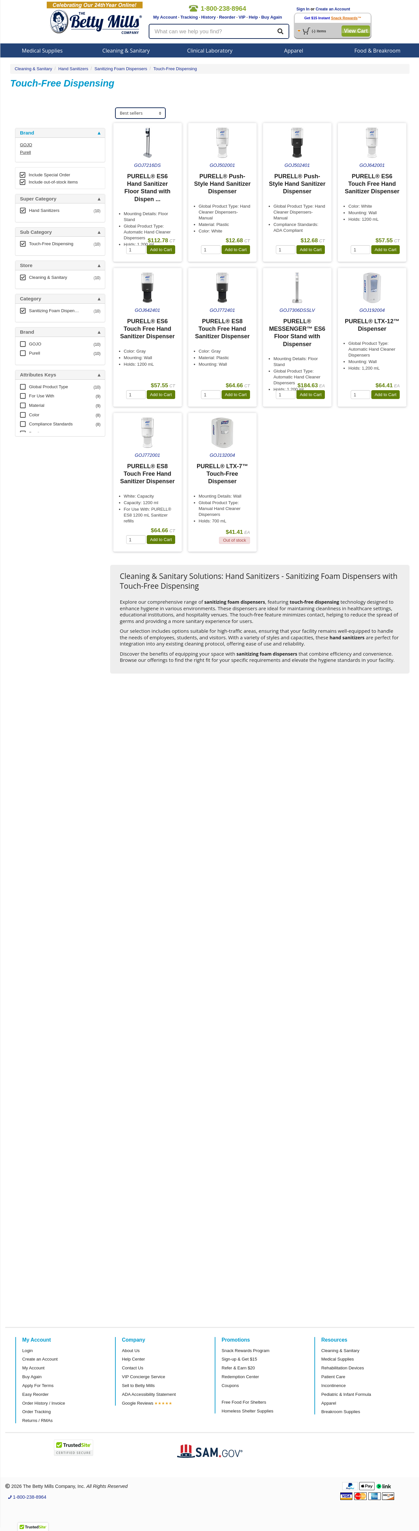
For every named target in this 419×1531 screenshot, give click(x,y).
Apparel (293, 50)
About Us (131, 1350)
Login (27, 1350)
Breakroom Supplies (340, 1411)
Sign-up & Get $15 (239, 1359)
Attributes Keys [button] (38, 374)
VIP (242, 17)
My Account (165, 17)
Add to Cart (161, 249)
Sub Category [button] (36, 232)
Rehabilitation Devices (342, 1367)
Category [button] (30, 298)
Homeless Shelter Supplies (247, 1411)
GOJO (26, 144)
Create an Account (333, 9)
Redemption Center (240, 1376)
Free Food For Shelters (244, 1402)
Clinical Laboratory (210, 50)
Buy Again (271, 17)
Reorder (227, 17)
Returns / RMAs (37, 1420)
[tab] (60, 132)
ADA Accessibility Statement (149, 1394)
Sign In (303, 9)
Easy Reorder (35, 1394)
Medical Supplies (42, 50)
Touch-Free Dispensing (175, 68)
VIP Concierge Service (143, 1376)
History (208, 17)
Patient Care (333, 1376)
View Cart (356, 31)
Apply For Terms (38, 1385)
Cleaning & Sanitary (126, 50)
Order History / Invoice (43, 1403)
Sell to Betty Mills (138, 1385)
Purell (25, 152)
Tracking (189, 17)
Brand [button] (27, 133)
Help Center (133, 1359)
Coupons (230, 1385)
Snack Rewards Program (246, 1350)
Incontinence (333, 1385)
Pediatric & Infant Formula (346, 1394)
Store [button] (26, 265)
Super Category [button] (38, 198)
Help (253, 17)
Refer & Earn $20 (238, 1367)
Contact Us (132, 1367)
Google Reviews (137, 1403)
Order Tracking (36, 1411)
